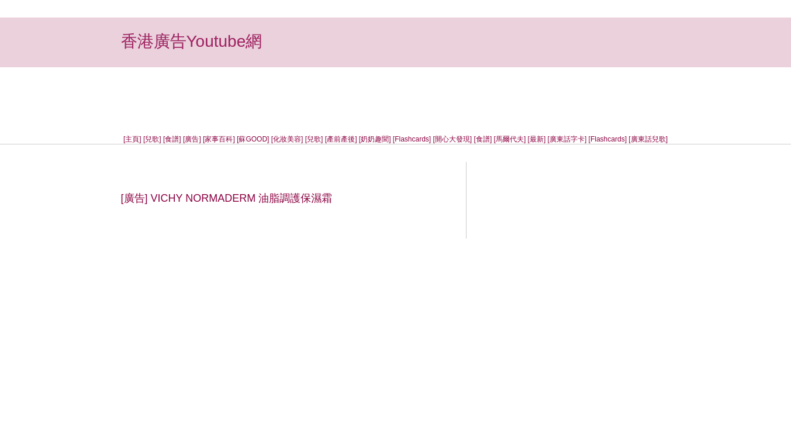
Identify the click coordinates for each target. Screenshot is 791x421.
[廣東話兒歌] (648, 139)
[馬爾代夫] (510, 139)
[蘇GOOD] (253, 139)
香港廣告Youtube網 (191, 41)
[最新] (537, 139)
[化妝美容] (287, 139)
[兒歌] (152, 139)
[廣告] (192, 139)
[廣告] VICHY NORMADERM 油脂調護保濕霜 (227, 198)
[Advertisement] (396, 93)
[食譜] (172, 139)
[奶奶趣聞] (375, 139)
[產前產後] (341, 139)
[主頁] (132, 139)
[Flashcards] (412, 139)
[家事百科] (219, 139)
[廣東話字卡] (567, 139)
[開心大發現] (452, 139)
